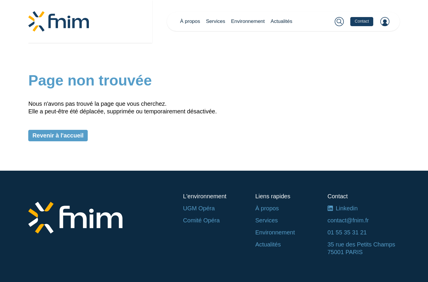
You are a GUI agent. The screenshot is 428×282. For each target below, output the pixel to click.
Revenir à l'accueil (58, 135)
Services (215, 21)
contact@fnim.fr (348, 220)
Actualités (281, 21)
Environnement (248, 21)
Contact (362, 21)
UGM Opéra (199, 208)
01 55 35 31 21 (347, 232)
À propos (190, 21)
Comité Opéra (201, 220)
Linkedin (347, 208)
